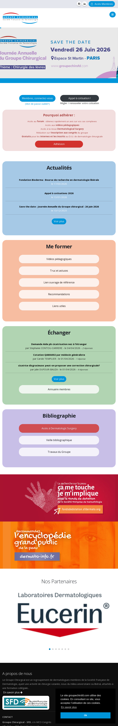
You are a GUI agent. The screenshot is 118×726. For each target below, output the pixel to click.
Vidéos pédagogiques (59, 259)
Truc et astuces (59, 270)
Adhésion (59, 144)
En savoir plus (13, 692)
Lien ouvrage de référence (59, 282)
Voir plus (59, 221)
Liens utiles (59, 306)
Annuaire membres (59, 389)
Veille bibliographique (59, 440)
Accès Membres (102, 4)
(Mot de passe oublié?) (37, 103)
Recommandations (59, 294)
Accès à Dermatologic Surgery (59, 428)
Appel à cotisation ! (79, 98)
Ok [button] (85, 715)
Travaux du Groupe (59, 452)
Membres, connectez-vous (37, 98)
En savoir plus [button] (69, 707)
